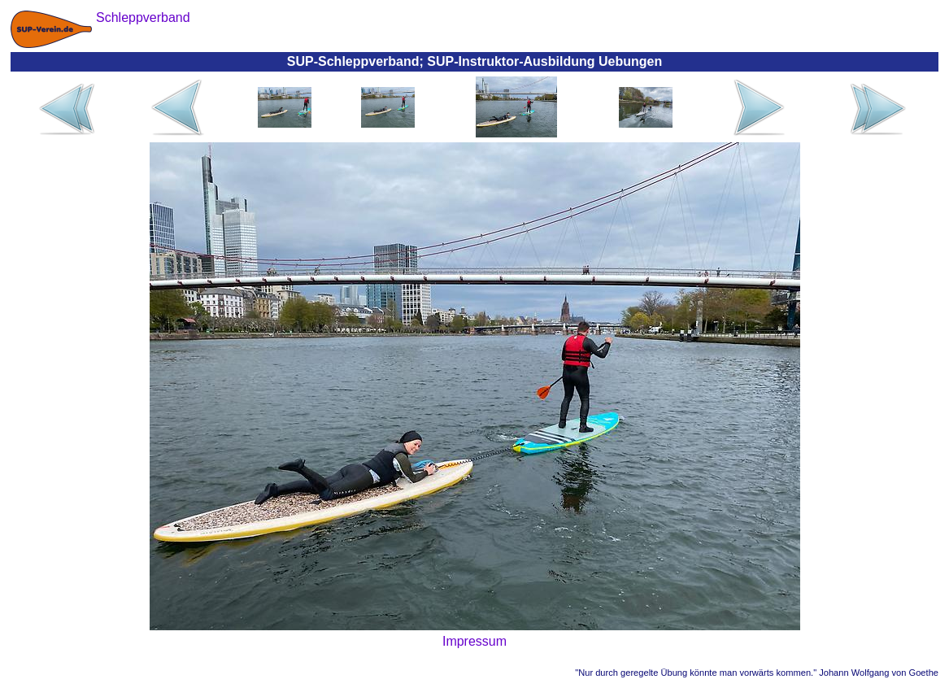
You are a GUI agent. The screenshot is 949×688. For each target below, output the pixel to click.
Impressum (474, 641)
